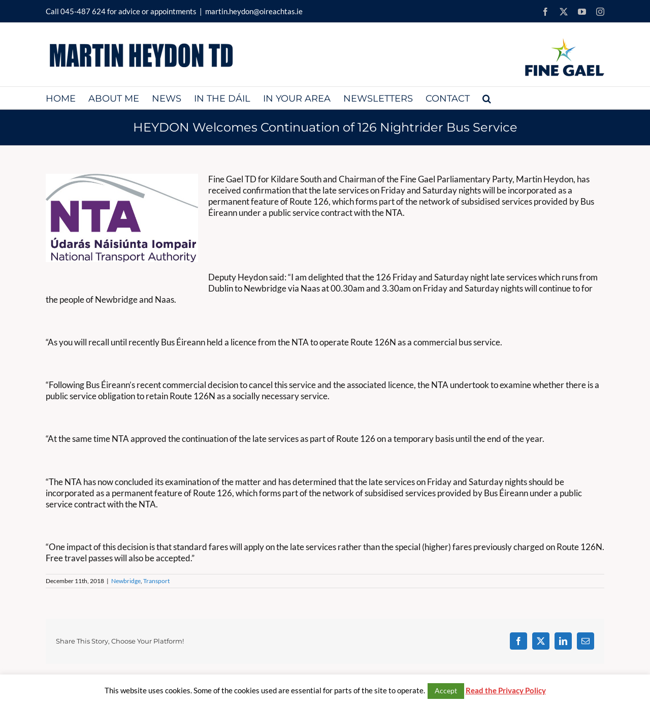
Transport (156, 581)
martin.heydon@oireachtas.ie (254, 11)
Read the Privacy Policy (506, 690)
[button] (486, 98)
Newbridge (126, 581)
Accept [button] (446, 690)
